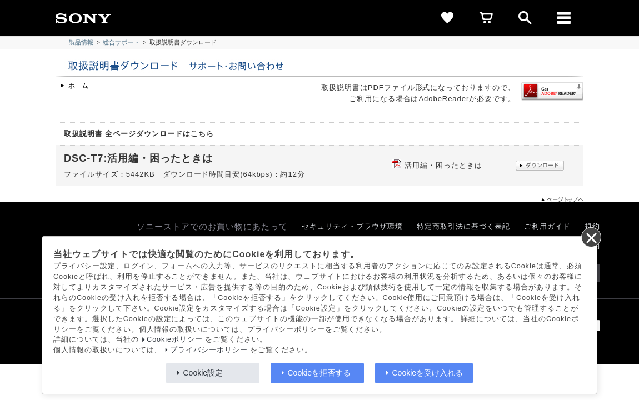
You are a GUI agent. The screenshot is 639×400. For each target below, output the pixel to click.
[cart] (486, 18)
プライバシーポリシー (209, 350)
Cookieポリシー (175, 339)
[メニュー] (564, 18)
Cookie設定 (203, 372)
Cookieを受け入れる (427, 372)
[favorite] (447, 18)
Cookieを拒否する (319, 372)
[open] (525, 18)
